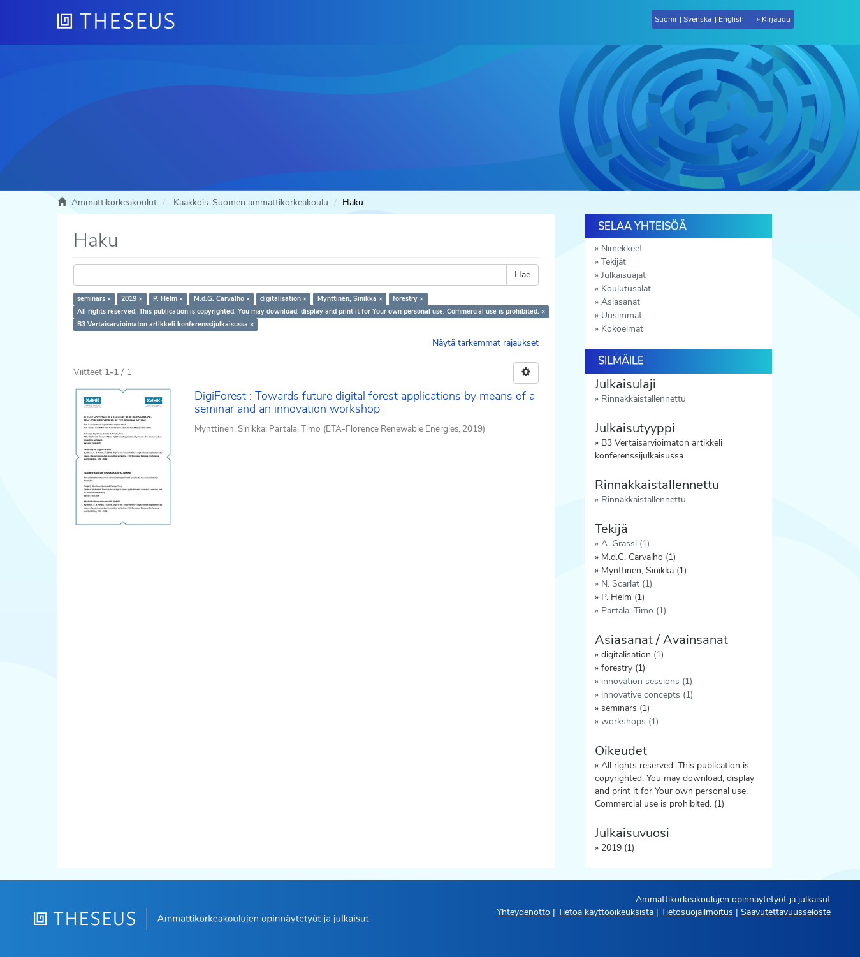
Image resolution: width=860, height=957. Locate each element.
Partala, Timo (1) (633, 610)
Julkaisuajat (623, 275)
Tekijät (613, 262)
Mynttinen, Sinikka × (350, 298)
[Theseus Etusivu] (121, 22)
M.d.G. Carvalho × (222, 298)
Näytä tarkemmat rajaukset (485, 343)
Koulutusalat (626, 288)
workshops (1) (630, 721)
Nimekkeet (622, 248)
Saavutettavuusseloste (786, 912)
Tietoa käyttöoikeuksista (605, 912)
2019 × (131, 298)
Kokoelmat (622, 329)
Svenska (697, 19)
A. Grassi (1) (625, 543)
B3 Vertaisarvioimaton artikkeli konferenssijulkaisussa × (165, 324)
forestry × (408, 298)
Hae (522, 274)
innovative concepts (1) (647, 695)
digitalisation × (283, 298)
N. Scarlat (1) (626, 584)
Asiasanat (620, 302)
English (731, 19)
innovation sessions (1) (646, 681)
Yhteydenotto (523, 912)
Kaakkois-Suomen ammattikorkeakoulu (250, 202)
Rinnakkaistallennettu (643, 399)
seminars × (94, 298)
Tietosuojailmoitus (697, 912)
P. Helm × (168, 298)
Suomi (665, 19)
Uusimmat (621, 315)
